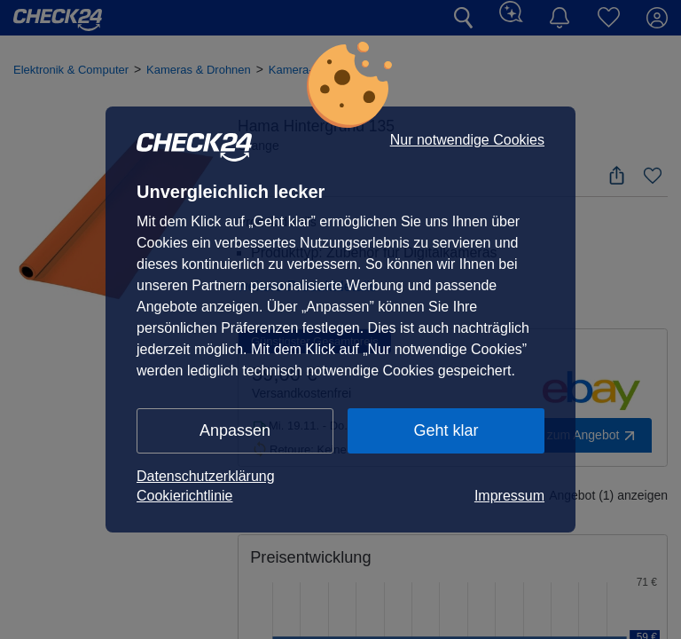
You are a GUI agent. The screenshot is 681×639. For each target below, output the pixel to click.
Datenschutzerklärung (206, 476)
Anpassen (235, 430)
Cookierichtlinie (185, 495)
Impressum (509, 495)
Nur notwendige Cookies (467, 140)
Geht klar (445, 430)
